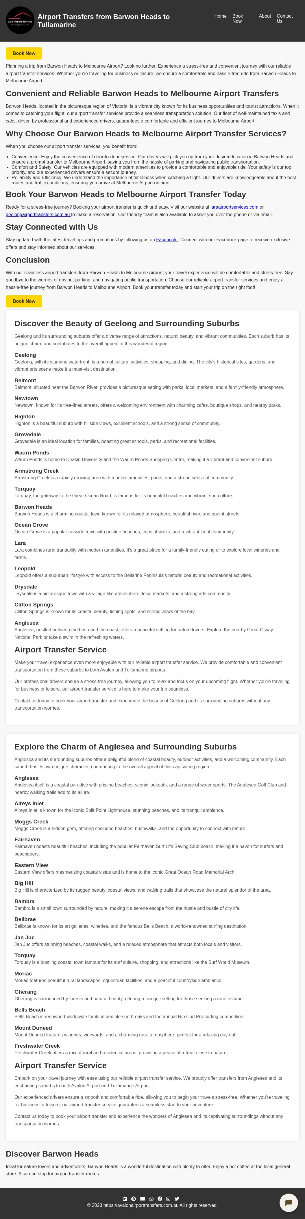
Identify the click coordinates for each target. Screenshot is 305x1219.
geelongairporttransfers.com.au (38, 214)
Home (220, 16)
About (265, 16)
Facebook (167, 239)
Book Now (237, 19)
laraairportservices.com (235, 207)
